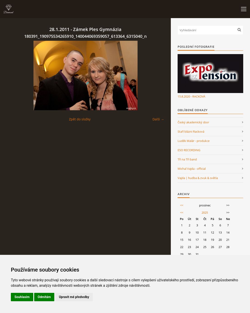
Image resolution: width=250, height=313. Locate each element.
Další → (158, 119)
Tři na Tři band (187, 159)
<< (181, 205)
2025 (205, 212)
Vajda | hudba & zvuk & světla (198, 178)
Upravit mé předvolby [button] (74, 297)
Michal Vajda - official (192, 169)
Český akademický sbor (193, 122)
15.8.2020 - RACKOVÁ (191, 96)
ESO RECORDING (189, 150)
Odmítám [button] (44, 297)
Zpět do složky (79, 119)
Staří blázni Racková (191, 131)
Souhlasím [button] (22, 297)
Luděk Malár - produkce (194, 141)
